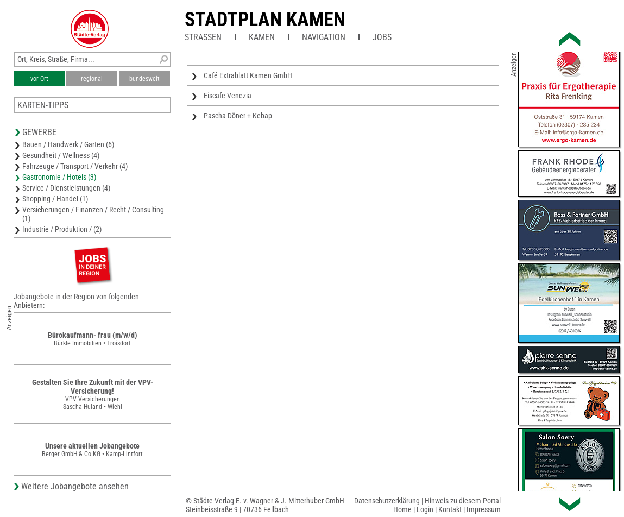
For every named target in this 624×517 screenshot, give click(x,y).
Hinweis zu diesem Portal (463, 500)
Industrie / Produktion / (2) (62, 229)
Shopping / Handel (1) (55, 198)
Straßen (203, 37)
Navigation (323, 37)
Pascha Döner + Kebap (238, 115)
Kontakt (450, 509)
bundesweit (144, 79)
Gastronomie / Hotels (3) (59, 177)
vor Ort (39, 79)
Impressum (484, 509)
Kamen (262, 37)
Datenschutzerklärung (387, 500)
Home (402, 509)
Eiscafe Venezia (227, 95)
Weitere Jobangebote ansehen (75, 486)
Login (425, 509)
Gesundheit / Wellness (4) (60, 155)
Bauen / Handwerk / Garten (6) (68, 144)
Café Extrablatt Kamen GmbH (248, 75)
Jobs (382, 37)
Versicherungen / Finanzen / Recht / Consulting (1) (93, 214)
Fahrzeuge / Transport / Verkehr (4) (75, 166)
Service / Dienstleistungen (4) (66, 188)
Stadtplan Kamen (265, 19)
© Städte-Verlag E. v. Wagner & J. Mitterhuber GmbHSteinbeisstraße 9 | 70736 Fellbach (265, 505)
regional (92, 79)
